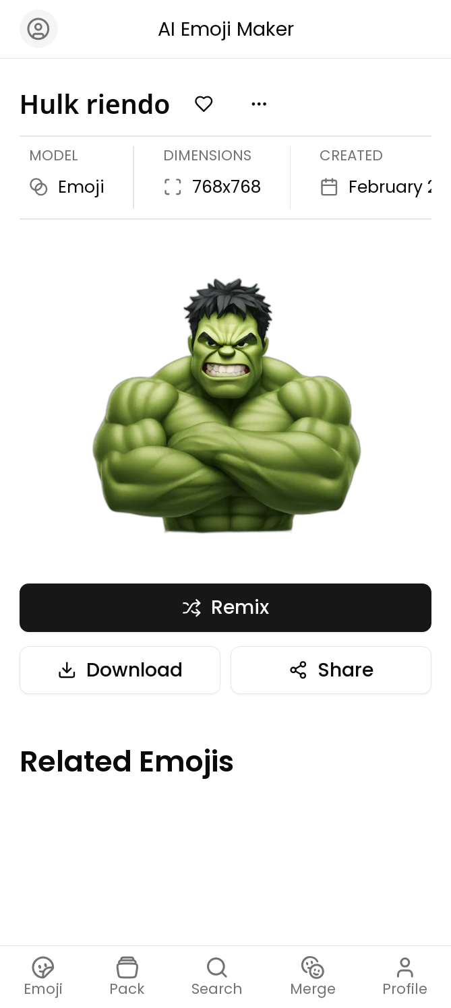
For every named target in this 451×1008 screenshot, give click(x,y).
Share (331, 669)
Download (120, 669)
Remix (225, 607)
